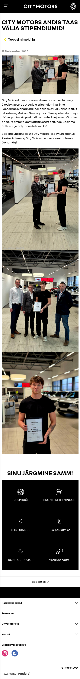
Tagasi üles (38, 581)
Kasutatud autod (12, 602)
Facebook (15, 653)
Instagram (5, 653)
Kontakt (7, 634)
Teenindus (8, 613)
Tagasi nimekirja (21, 39)
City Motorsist (10, 623)
